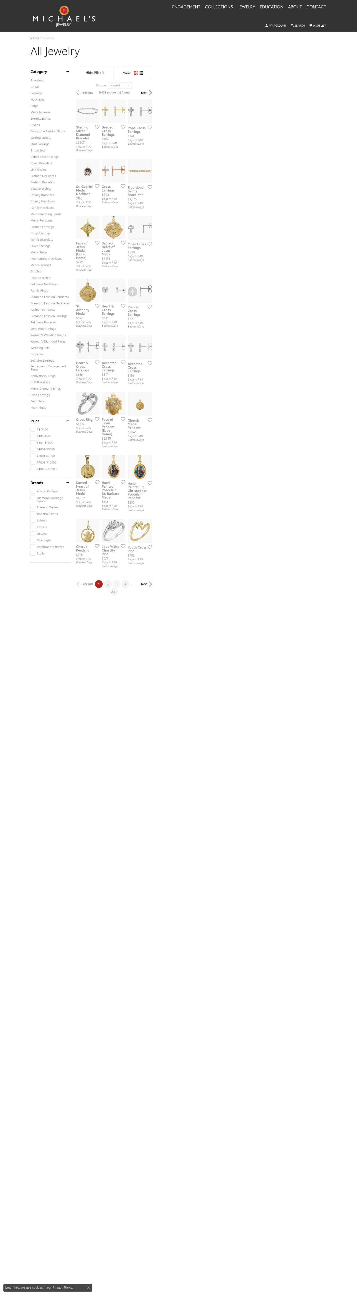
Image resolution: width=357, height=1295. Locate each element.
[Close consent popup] (88, 1287)
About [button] (295, 7)
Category (39, 71)
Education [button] (271, 7)
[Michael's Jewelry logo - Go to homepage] (66, 16)
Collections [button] (219, 7)
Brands (37, 483)
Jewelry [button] (246, 7)
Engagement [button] (186, 7)
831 (220, 934)
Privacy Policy (62, 1287)
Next (319, 93)
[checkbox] (39, 429)
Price (35, 421)
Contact (316, 7)
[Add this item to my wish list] (154, 185)
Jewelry (35, 38)
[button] (275, 25)
